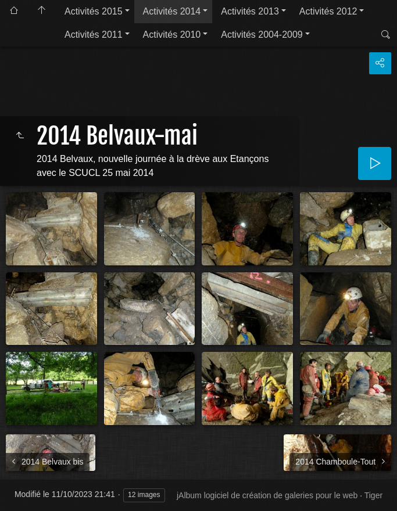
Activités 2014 (172, 11)
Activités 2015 (94, 11)
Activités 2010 (172, 34)
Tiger (373, 495)
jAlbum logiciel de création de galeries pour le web (267, 495)
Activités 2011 (94, 34)
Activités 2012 (328, 11)
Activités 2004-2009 (262, 34)
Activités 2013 (250, 11)
